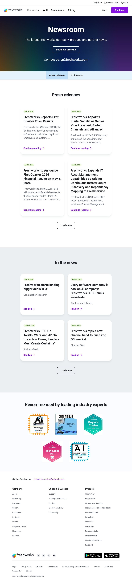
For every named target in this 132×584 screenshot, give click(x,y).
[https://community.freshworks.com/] (53, 512)
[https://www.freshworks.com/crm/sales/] (89, 526)
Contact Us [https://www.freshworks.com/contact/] (38, 479)
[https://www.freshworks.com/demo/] (105, 10)
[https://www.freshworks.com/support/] (52, 493)
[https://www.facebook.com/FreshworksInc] (49, 556)
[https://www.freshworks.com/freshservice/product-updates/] (90, 493)
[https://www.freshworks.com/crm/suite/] (91, 531)
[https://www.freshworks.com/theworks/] (19, 526)
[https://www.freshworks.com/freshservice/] (90, 498)
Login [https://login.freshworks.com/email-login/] (124, 3)
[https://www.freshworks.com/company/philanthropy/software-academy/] (56, 507)
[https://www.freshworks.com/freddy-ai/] (89, 544)
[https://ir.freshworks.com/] (16, 503)
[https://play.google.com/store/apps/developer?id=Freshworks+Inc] (93, 556)
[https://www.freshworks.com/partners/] (15, 517)
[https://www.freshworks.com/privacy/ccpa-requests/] (75, 566)
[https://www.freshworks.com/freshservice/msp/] (94, 503)
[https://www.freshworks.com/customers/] (16, 512)
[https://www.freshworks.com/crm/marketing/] (91, 535)
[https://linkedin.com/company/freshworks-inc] (43, 556)
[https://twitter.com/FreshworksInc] (38, 556)
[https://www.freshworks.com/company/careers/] (15, 507)
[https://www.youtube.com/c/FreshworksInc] (54, 556)
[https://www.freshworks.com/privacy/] (26, 566)
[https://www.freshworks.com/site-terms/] (39, 566)
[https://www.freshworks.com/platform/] (93, 540)
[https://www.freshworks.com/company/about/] (14, 493)
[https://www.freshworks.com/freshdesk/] (89, 517)
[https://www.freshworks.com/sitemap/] (29, 570)
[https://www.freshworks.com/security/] (97, 566)
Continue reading (34, 148)
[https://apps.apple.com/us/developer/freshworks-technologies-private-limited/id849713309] (112, 556)
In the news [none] (77, 75)
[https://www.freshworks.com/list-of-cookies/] (52, 566)
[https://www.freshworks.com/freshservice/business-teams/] (98, 507)
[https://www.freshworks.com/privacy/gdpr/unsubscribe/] (16, 570)
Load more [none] (66, 225)
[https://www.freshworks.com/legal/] (14, 566)
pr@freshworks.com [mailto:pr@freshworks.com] (74, 59)
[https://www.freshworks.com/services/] (52, 503)
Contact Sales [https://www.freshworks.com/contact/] (111, 3)
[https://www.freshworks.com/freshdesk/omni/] (91, 512)
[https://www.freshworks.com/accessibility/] (109, 566)
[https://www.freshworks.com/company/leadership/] (16, 498)
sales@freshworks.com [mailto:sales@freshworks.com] (54, 479)
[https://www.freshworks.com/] (13, 10)
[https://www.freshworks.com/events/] (15, 521)
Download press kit (66, 49)
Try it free (120, 10)
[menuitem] (98, 2)
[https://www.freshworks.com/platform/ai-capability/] (45, 11)
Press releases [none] (57, 75)
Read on (29, 308)
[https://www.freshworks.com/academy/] (58, 498)
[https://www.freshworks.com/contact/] (15, 535)
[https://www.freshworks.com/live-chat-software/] (89, 521)
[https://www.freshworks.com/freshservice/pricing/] (71, 11)
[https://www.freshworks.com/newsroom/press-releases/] (16, 531)
